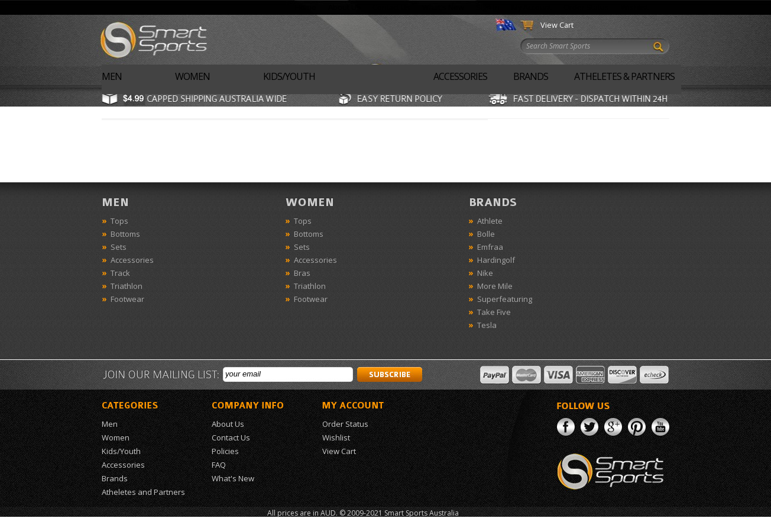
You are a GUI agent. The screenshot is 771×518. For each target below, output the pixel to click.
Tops (119, 220)
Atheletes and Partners (143, 492)
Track (120, 273)
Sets (119, 247)
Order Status (586, 7)
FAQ (219, 464)
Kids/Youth (289, 76)
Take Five (494, 312)
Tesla (487, 325)
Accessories (460, 76)
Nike (485, 273)
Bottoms (125, 234)
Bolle (486, 234)
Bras (302, 273)
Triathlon (126, 286)
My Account (531, 7)
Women (192, 76)
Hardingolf (496, 260)
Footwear (127, 299)
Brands (530, 76)
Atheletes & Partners (624, 76)
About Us (344, 7)
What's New (443, 7)
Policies (225, 451)
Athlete (490, 220)
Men (112, 76)
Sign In (488, 7)
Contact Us (391, 7)
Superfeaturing (504, 299)
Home (305, 7)
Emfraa (490, 247)
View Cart (557, 25)
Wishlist (635, 7)
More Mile (495, 286)
